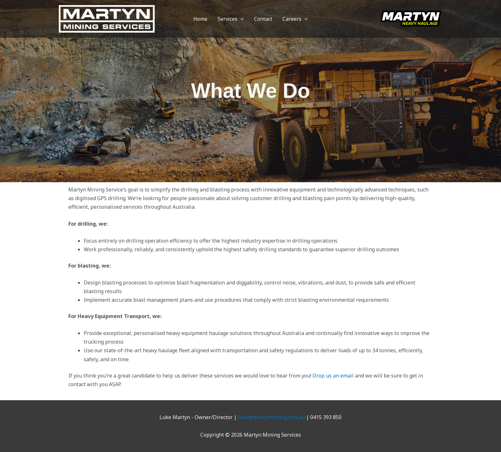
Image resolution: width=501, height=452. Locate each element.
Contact (263, 18)
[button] (240, 19)
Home (200, 18)
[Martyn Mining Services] (107, 18)
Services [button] (231, 19)
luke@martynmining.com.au (271, 417)
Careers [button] (295, 19)
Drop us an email (333, 375)
